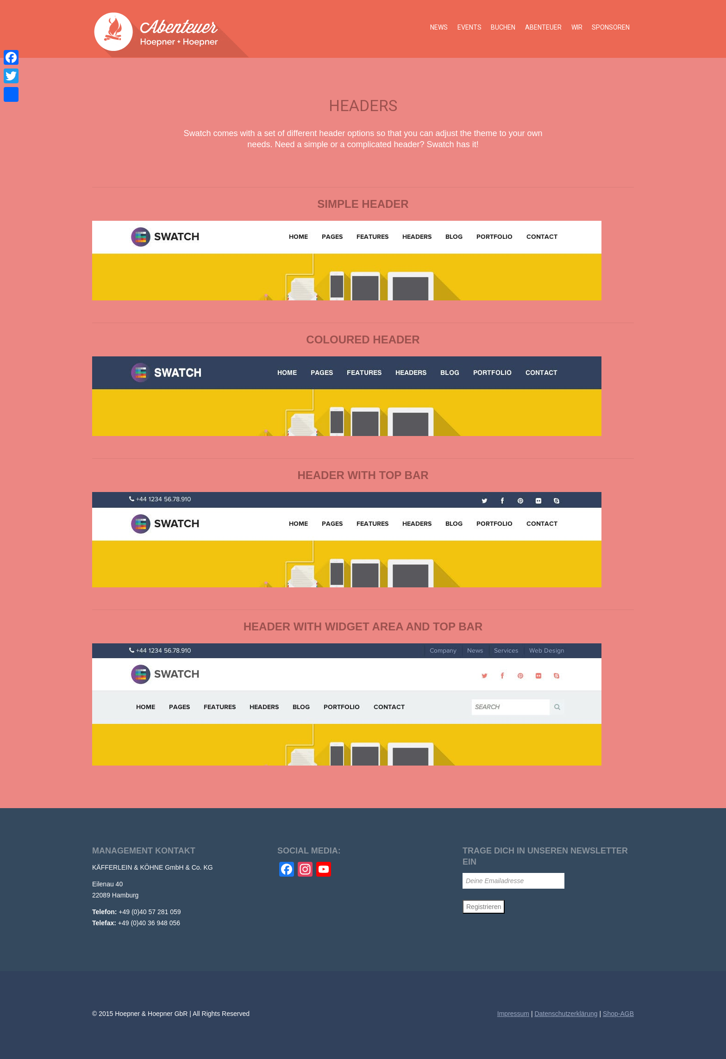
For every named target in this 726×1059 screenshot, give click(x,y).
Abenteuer (544, 28)
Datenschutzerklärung (565, 1013)
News (441, 28)
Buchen (504, 28)
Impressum (513, 1013)
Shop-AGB (618, 1013)
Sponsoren (611, 28)
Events (471, 28)
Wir (577, 28)
